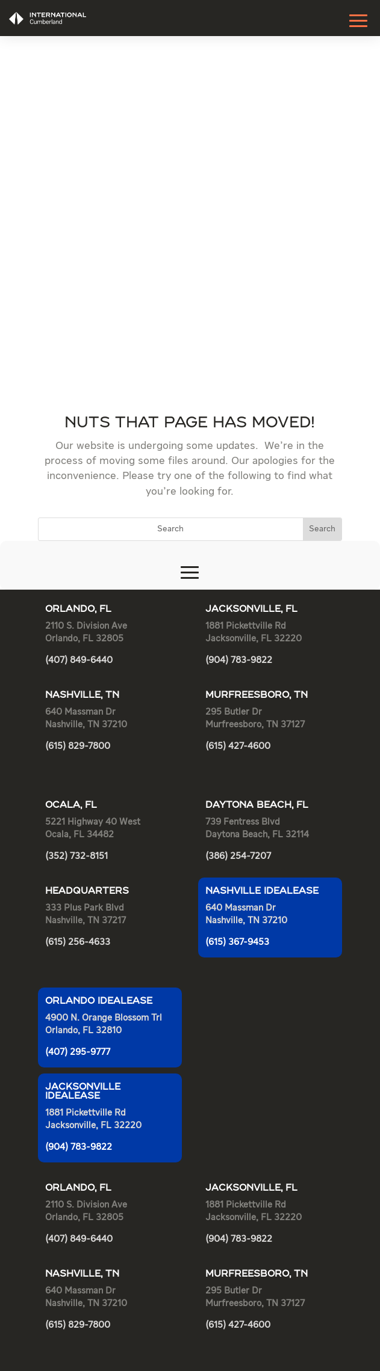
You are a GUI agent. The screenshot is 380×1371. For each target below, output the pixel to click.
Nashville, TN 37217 (85, 544)
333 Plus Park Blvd (84, 531)
